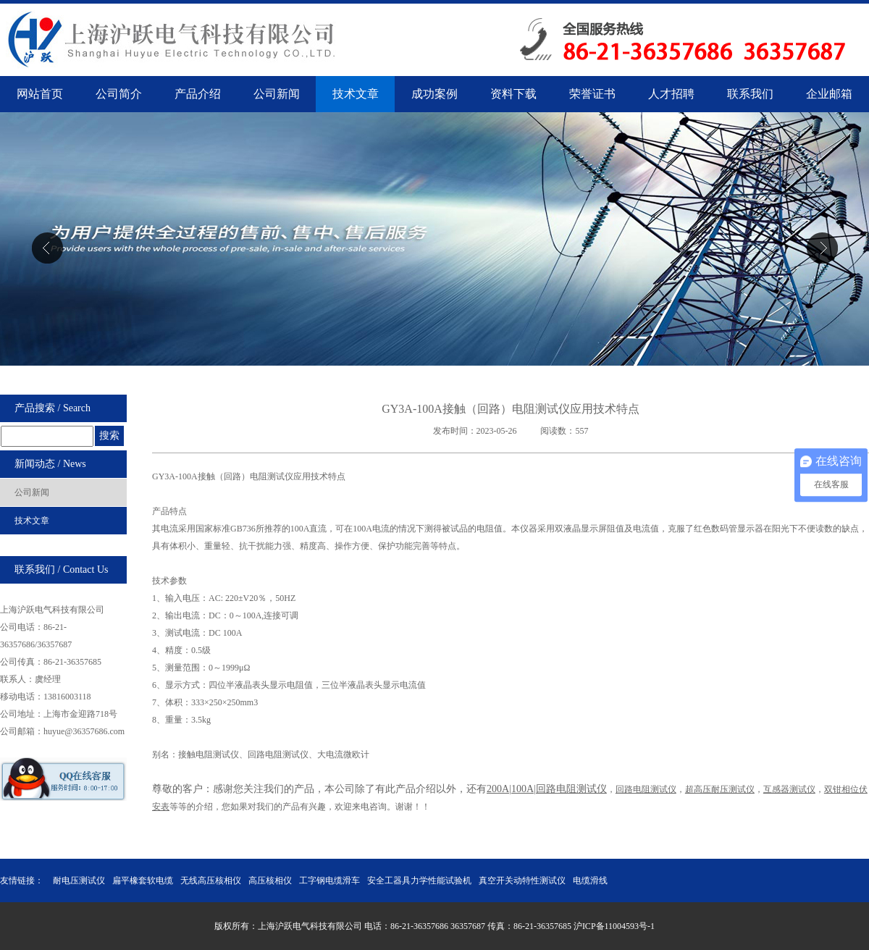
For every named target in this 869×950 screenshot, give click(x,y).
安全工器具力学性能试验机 (419, 880)
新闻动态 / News (50, 463)
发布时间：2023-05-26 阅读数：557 (511, 431)
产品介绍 (198, 94)
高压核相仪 (270, 880)
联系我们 (750, 94)
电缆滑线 (590, 880)
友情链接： (21, 880)
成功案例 (434, 94)
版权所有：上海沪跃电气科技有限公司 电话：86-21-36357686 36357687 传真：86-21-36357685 (394, 926)
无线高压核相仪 (210, 880)
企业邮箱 (829, 94)
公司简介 (119, 94)
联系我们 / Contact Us (61, 569)
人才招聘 (671, 94)
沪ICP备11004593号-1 (614, 926)
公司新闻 (276, 94)
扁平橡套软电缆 (142, 880)
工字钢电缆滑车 (329, 880)
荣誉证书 (592, 94)
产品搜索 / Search (52, 408)
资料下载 (513, 94)
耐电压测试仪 (79, 880)
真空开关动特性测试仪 (522, 880)
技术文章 (355, 94)
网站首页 (40, 94)
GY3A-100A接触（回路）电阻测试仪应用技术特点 (510, 409)
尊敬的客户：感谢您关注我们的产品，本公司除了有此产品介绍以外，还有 (319, 788)
